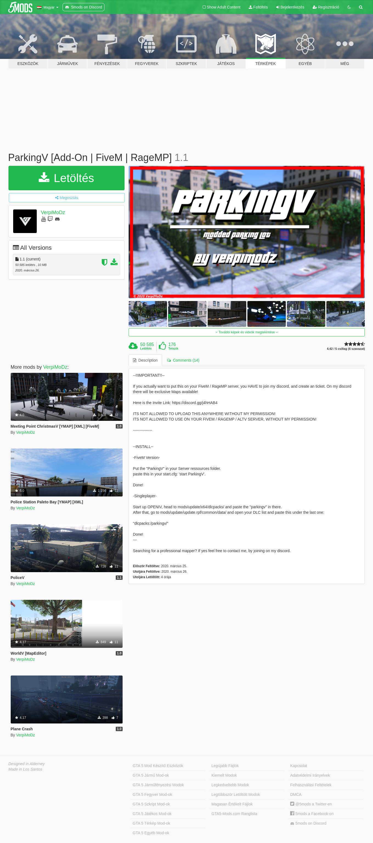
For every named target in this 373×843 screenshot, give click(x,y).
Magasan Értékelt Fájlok (232, 804)
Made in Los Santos (26, 769)
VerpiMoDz (53, 212)
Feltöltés (258, 7)
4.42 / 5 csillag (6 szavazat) (346, 348)
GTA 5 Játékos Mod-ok (152, 813)
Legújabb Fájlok (225, 765)
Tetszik (173, 348)
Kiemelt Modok (224, 775)
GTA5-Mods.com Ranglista (234, 813)
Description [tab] (145, 360)
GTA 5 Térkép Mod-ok (151, 823)
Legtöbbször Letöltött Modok (235, 794)
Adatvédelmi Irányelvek (310, 775)
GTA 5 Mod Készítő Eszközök (158, 765)
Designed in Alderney (27, 764)
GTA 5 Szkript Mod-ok (151, 804)
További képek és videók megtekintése (247, 332)
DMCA (295, 794)
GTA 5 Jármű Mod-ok (151, 775)
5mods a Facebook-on (312, 813)
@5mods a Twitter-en (311, 804)
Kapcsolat (298, 765)
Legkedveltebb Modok (230, 785)
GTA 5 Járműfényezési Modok (158, 785)
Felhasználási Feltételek (310, 785)
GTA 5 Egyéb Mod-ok (151, 833)
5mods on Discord (308, 823)
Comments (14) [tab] (183, 360)
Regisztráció (326, 7)
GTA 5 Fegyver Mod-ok (152, 794)
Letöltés (66, 178)
